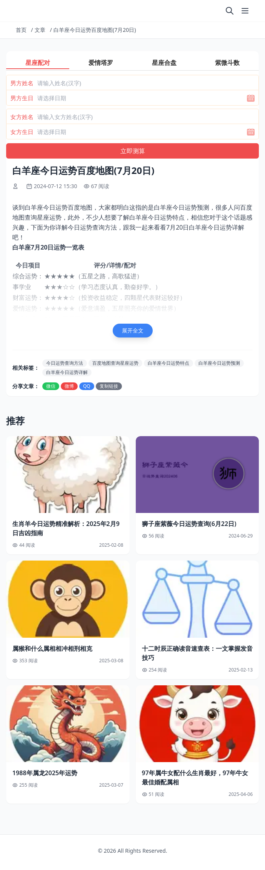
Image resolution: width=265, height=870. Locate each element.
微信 (50, 386)
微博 (69, 386)
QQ (86, 386)
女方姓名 (21, 117)
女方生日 (21, 132)
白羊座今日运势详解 (67, 372)
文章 (40, 29)
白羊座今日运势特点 (168, 363)
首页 (21, 29)
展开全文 (132, 330)
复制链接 (109, 386)
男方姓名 (21, 83)
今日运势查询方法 (64, 363)
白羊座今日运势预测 (219, 363)
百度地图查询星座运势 (115, 363)
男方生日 (21, 98)
